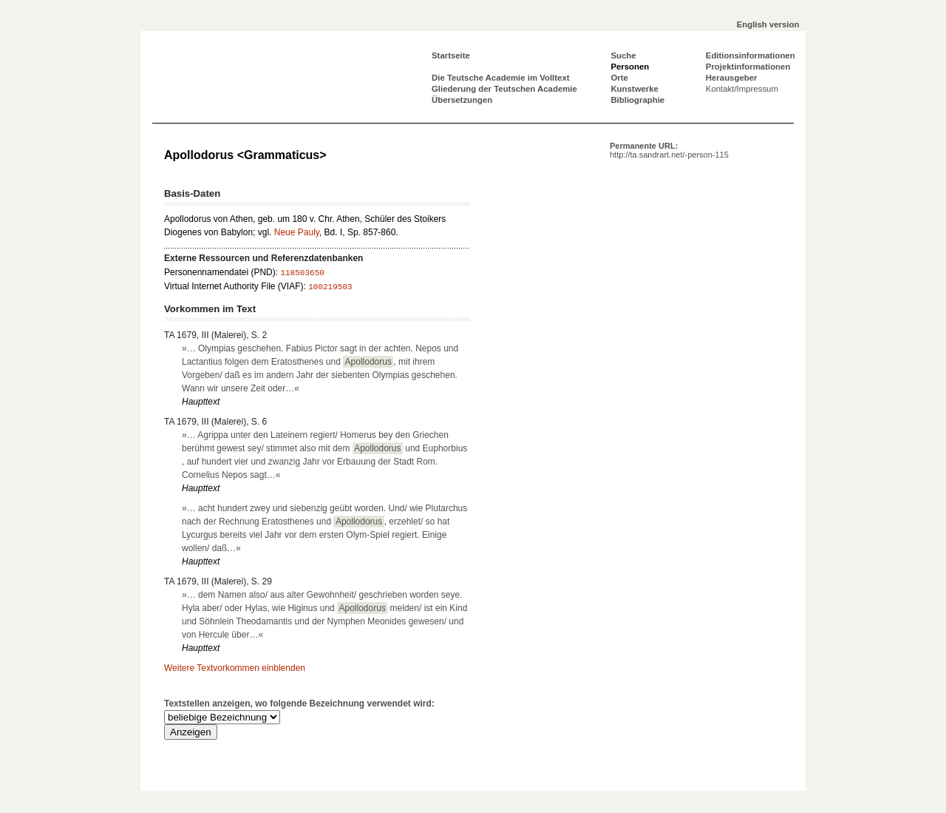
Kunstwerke (634, 88)
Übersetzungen (462, 99)
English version (768, 24)
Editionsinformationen (750, 55)
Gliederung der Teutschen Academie (504, 88)
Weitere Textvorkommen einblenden (234, 668)
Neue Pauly (296, 232)
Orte (618, 77)
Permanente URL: (669, 150)
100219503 (330, 287)
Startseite (451, 55)
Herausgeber (732, 77)
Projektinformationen (748, 66)
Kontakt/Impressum (742, 88)
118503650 (302, 273)
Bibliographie (637, 99)
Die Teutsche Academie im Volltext (501, 77)
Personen (629, 66)
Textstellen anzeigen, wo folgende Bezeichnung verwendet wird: (299, 703)
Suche (623, 55)
